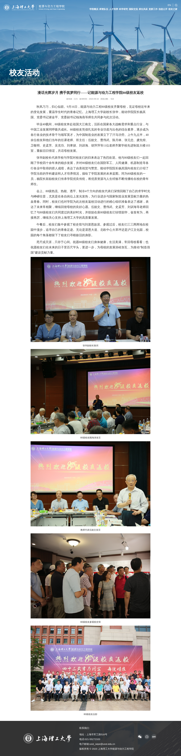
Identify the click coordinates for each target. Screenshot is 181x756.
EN (169, 3)
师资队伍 (103, 7)
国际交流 (133, 7)
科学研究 (123, 7)
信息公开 (163, 7)
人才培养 (113, 7)
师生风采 (143, 7)
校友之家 (172, 7)
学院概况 (93, 7)
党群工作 (153, 7)
